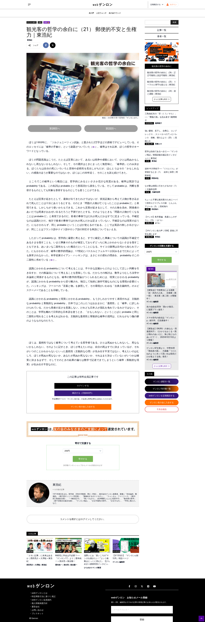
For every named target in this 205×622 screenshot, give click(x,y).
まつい (157, 223)
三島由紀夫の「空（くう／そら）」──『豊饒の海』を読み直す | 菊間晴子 (161, 117)
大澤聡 (37, 565)
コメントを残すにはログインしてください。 (83, 519)
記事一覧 (161, 30)
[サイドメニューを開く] (29, 4)
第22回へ (111, 128)
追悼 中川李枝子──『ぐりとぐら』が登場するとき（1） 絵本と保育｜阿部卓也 (161, 172)
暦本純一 (58, 565)
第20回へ (54, 128)
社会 (147, 192)
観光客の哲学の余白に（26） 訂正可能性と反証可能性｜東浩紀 (161, 73)
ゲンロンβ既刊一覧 (161, 381)
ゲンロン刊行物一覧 (162, 389)
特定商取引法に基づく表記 (44, 596)
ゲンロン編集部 (119, 562)
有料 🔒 (46, 22)
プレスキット (38, 613)
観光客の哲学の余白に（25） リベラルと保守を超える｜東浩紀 (161, 83)
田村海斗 (155, 209)
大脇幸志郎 (156, 192)
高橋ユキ (158, 144)
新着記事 (149, 144)
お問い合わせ (38, 610)
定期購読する (156, 5)
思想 (40, 22)
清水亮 (66, 565)
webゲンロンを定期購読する (162, 396)
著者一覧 (161, 36)
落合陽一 (73, 565)
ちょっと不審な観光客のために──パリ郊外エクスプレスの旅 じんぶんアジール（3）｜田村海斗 (161, 203)
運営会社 (36, 607)
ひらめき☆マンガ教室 (92, 568)
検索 (174, 22)
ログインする (83, 385)
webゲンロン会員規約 (41, 600)
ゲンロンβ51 (31, 22)
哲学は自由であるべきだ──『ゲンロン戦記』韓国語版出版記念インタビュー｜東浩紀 (161, 154)
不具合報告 (162, 409)
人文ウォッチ (101, 13)
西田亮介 (29, 565)
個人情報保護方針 (40, 603)
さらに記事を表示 (162, 99)
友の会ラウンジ (115, 13)
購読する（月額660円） (83, 393)
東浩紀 (29, 40)
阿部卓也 (155, 178)
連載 (147, 209)
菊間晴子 (158, 123)
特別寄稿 (149, 123)
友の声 (91, 13)
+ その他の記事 (58, 489)
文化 (147, 161)
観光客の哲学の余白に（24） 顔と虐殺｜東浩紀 (161, 92)
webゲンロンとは (39, 593)
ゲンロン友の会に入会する (83, 406)
